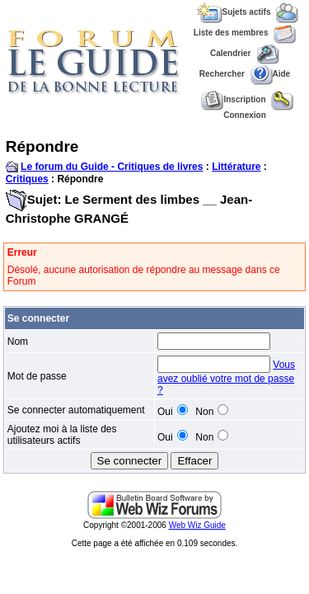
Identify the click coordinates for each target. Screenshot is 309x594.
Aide (270, 73)
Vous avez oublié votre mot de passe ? (226, 377)
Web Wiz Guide (197, 525)
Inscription (233, 99)
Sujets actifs (234, 11)
